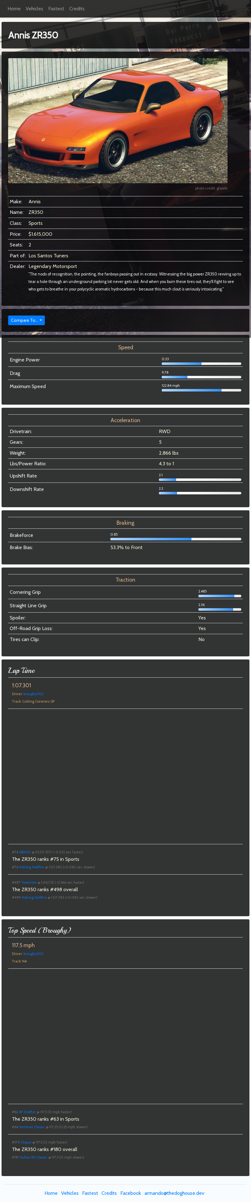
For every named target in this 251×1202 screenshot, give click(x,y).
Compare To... (24, 320)
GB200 (25, 852)
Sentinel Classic (32, 1127)
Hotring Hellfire (31, 867)
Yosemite (29, 882)
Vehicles (34, 9)
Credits (77, 9)
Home (14, 9)
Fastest (56, 9)
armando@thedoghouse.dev (174, 1193)
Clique (26, 1142)
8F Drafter (27, 1112)
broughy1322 (34, 694)
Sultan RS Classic (33, 1157)
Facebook (130, 1193)
